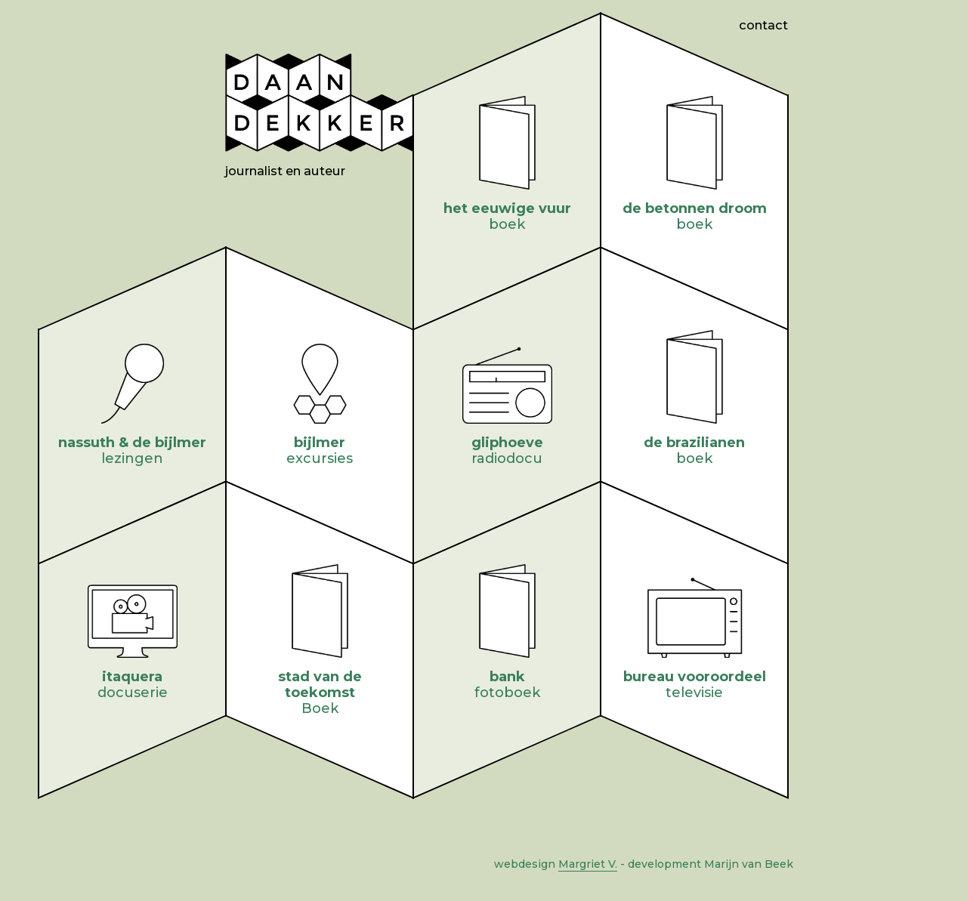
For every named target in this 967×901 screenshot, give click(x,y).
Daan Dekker (319, 103)
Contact (763, 24)
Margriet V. (587, 864)
